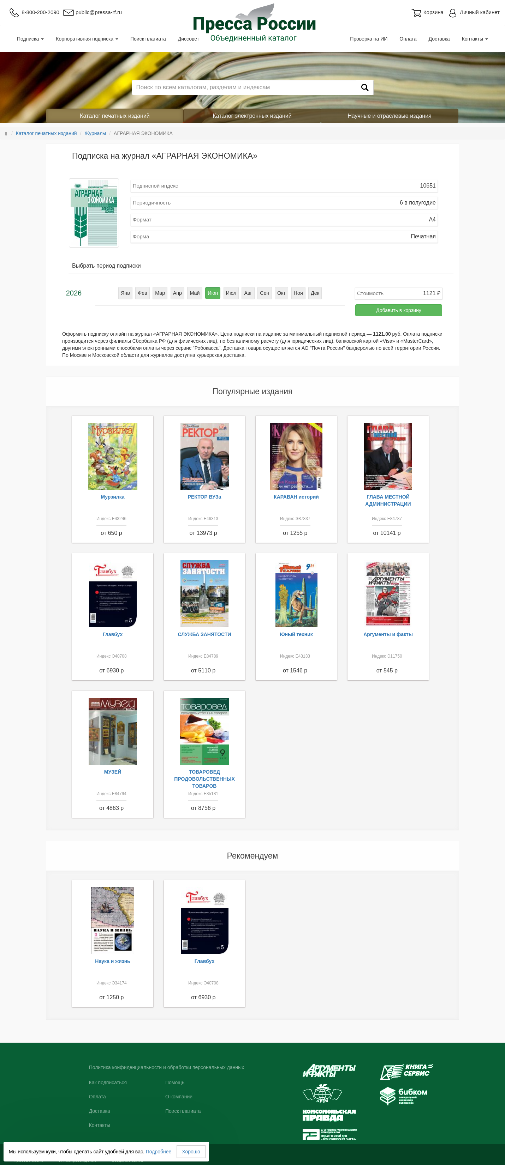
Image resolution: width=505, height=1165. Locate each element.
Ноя (296, 293)
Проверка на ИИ (368, 39)
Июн (213, 293)
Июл (231, 293)
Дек (313, 293)
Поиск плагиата (148, 39)
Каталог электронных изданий (252, 116)
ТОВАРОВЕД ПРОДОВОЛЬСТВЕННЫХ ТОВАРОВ (204, 779)
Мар (161, 293)
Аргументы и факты (388, 634)
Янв (127, 293)
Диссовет (188, 39)
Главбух (113, 634)
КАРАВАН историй (296, 497)
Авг (247, 293)
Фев (144, 293)
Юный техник (296, 634)
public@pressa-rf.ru (92, 12)
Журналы (95, 133)
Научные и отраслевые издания (389, 116)
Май (195, 293)
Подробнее (159, 1151)
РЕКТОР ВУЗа (204, 497)
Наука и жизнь (112, 961)
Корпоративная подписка (87, 39)
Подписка (30, 39)
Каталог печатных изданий (115, 116)
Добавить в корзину (398, 310)
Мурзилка (113, 497)
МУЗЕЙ (112, 772)
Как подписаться (108, 1082)
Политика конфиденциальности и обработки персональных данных (166, 1067)
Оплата (407, 39)
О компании (178, 1096)
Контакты (475, 39)
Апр (178, 293)
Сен (263, 293)
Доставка (439, 39)
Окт (280, 293)
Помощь (174, 1082)
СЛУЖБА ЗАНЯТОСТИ (204, 634)
